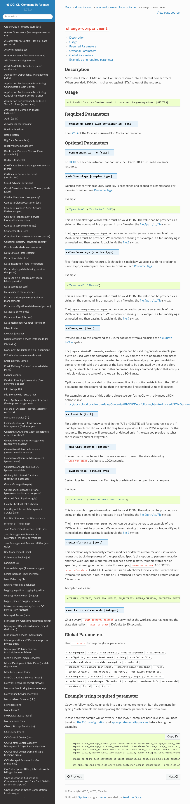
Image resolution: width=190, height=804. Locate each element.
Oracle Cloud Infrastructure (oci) (22, 26)
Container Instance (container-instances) (27, 236)
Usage (73, 42)
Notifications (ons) (14, 721)
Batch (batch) (12, 134)
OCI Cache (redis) (14, 732)
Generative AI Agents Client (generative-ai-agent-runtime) (27, 433)
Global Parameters (81, 55)
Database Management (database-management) (23, 299)
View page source (168, 12)
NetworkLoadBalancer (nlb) (19, 699)
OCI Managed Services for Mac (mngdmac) (22, 762)
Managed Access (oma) (17, 615)
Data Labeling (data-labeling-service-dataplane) (24, 271)
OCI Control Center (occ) (18, 737)
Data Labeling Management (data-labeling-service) (23, 280)
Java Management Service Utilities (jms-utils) (26, 545)
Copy (172, 736)
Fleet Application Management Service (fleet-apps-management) (26, 402)
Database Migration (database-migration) (27, 306)
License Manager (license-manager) (24, 568)
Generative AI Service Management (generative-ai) (24, 460)
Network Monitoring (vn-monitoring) (25, 688)
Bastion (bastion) (14, 129)
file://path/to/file (150, 224)
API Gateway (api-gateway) (19, 60)
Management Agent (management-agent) (27, 620)
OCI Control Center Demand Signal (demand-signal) (24, 753)
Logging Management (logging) (21, 595)
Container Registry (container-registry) (25, 241)
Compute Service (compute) (20, 225)
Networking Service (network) (21, 694)
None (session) (12, 704)
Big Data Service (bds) (16, 140)
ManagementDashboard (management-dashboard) (26, 628)
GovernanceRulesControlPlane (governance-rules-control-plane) (22, 492)
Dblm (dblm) (11, 328)
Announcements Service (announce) (24, 55)
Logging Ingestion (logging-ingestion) (24, 590)
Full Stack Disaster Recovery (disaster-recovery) (25, 410)
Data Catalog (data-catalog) (19, 253)
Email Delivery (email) (16, 360)
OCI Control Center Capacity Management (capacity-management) (25, 744)
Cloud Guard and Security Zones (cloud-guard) (27, 190)
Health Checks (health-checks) (21, 504)
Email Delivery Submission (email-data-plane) (26, 368)
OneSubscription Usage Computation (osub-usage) (25, 792)
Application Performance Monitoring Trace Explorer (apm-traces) (25, 103)
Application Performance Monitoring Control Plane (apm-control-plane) (25, 94)
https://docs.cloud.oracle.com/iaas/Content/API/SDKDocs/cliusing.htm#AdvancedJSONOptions (127, 404)
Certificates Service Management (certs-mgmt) (27, 167)
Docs (68, 7)
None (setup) (11, 710)
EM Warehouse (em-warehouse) (22, 355)
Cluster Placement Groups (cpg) (22, 197)
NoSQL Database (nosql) (18, 715)
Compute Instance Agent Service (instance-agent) (22, 210)
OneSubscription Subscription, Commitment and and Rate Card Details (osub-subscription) (27, 781)
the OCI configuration (91, 722)
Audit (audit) (11, 118)
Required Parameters (82, 46)
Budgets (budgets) (14, 160)
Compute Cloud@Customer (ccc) (22, 202)
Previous (74, 776)
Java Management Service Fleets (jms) (25, 529)
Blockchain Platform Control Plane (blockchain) (23, 153)
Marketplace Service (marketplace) (23, 635)
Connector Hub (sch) (16, 231)
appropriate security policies (129, 722)
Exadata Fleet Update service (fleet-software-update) (24, 382)
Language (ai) (11, 562)
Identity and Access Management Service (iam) (23, 511)
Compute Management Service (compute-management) (21, 218)
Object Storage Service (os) (19, 726)
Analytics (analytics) (15, 49)
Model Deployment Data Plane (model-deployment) (26, 665)
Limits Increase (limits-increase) (21, 574)
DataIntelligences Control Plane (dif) (24, 322)
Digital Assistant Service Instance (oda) (26, 339)
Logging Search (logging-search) (22, 601)
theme (102, 797)
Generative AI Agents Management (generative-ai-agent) (24, 442)
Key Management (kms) (17, 552)
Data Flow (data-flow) (16, 258)
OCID (74, 133)
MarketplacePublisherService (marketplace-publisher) (20, 651)
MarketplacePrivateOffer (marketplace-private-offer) (26, 642)
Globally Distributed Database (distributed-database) (21, 477)
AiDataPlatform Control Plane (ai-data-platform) (26, 43)
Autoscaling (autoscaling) (18, 124)
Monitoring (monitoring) (17, 672)
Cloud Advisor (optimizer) (18, 183)
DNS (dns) (10, 344)
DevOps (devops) (14, 333)
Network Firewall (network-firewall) (24, 683)
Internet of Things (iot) (17, 523)
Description (76, 37)
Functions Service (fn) (16, 417)
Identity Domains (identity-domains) (24, 518)
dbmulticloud (83, 7)
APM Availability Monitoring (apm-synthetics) (23, 68)
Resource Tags (103, 190)
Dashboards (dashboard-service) (22, 247)
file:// (126, 242)
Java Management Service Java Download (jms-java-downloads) (22, 536)
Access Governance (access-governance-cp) (27, 34)
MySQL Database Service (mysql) (23, 677)
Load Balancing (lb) (14, 579)
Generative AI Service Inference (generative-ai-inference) (22, 451)
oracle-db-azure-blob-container (116, 7)
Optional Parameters (82, 50)
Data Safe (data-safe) (16, 286)
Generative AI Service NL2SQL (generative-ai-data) (21, 469)
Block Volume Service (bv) (18, 146)
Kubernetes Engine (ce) (17, 557)
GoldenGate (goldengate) (18, 484)
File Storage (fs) (13, 389)
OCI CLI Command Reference (29, 4)
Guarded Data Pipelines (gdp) (20, 498)
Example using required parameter (91, 59)
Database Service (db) (16, 311)
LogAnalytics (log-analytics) (19, 584)
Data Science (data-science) (20, 292)
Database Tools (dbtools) (18, 317)
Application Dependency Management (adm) (26, 76)
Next (173, 776)
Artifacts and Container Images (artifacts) (21, 111)
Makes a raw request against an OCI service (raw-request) (24, 608)
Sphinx (82, 797)
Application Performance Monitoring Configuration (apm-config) (25, 85)
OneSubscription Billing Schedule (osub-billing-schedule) (27, 771)
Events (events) (12, 375)
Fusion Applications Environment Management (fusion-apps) (23, 425)
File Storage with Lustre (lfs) (20, 394)
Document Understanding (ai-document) (27, 350)
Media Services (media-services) (22, 658)
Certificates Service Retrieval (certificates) (20, 176)
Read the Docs (132, 797)
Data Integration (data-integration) (23, 263)
